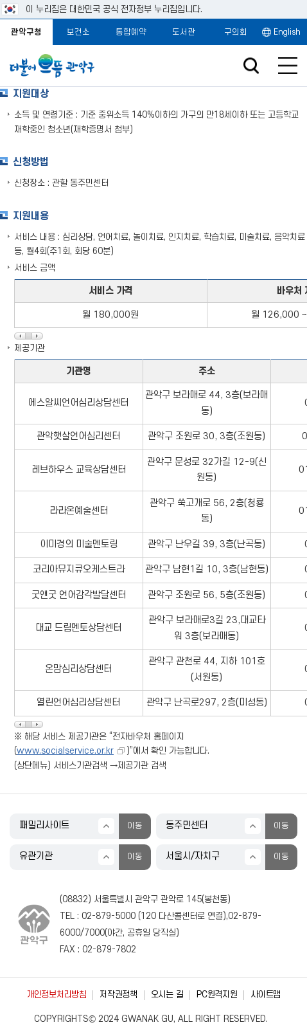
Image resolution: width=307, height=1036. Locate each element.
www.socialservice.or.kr (65, 751)
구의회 (235, 32)
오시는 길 (167, 994)
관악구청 (26, 32)
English (287, 32)
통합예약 (131, 32)
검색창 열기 (250, 66)
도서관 (183, 32)
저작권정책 (118, 994)
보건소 (78, 32)
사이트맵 (265, 994)
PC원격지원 (217, 994)
